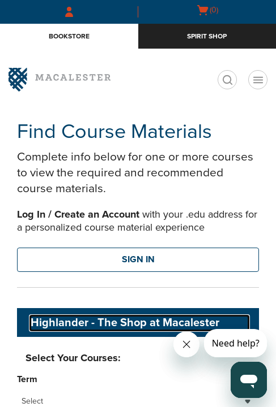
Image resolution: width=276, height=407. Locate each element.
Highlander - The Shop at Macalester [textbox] (125, 323)
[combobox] (139, 323)
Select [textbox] (32, 401)
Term (27, 379)
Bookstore (69, 36)
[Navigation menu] (257, 79)
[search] (227, 79)
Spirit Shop (207, 36)
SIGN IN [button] (138, 259)
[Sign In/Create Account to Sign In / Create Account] (69, 12)
